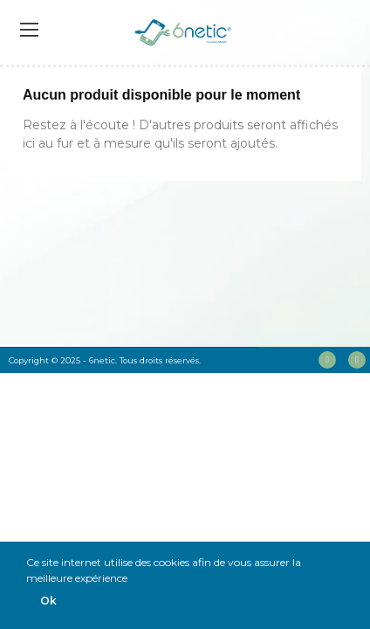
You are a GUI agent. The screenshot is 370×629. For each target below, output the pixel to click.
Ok (48, 600)
